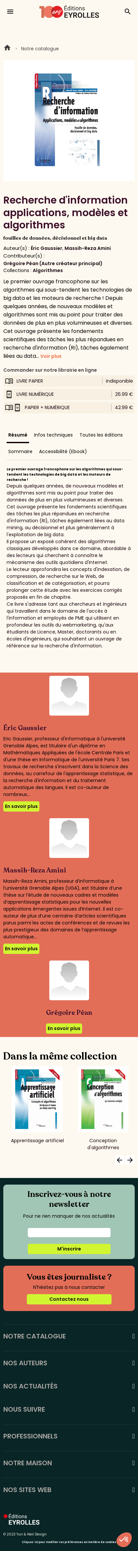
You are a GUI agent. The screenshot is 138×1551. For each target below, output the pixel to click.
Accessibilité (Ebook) (63, 451)
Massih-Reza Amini (88, 248)
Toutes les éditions (101, 435)
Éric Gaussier (46, 248)
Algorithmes (48, 270)
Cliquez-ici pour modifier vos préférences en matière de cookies (69, 1542)
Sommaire (20, 451)
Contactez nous (69, 1299)
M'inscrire (69, 1249)
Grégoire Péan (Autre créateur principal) (53, 263)
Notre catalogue (40, 48)
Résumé (17, 435)
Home (7, 49)
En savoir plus (21, 806)
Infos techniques (53, 435)
